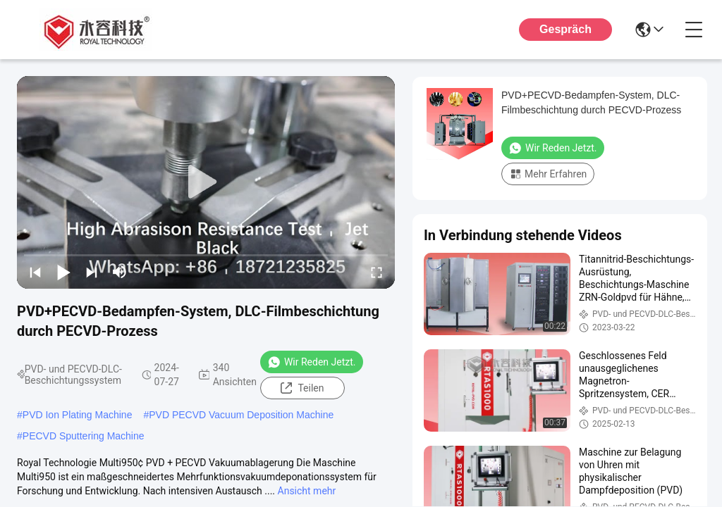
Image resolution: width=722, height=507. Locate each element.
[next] (92, 271)
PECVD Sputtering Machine (84, 436)
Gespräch (565, 29)
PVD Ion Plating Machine (78, 414)
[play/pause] (63, 271)
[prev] (35, 271)
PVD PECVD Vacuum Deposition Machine (241, 414)
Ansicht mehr (307, 490)
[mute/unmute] (120, 271)
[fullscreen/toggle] (376, 271)
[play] (206, 182)
